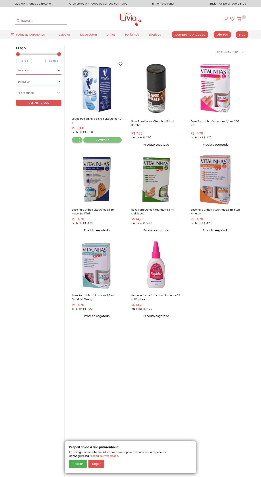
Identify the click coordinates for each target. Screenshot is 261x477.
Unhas (111, 35)
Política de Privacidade (104, 456)
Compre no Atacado (190, 35)
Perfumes (132, 35)
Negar (96, 464)
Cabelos (65, 35)
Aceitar (77, 464)
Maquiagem (88, 35)
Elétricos (155, 35)
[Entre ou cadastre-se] (226, 19)
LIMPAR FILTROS (38, 103)
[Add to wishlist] (120, 64)
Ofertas (222, 35)
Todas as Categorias (30, 35)
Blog (242, 35)
